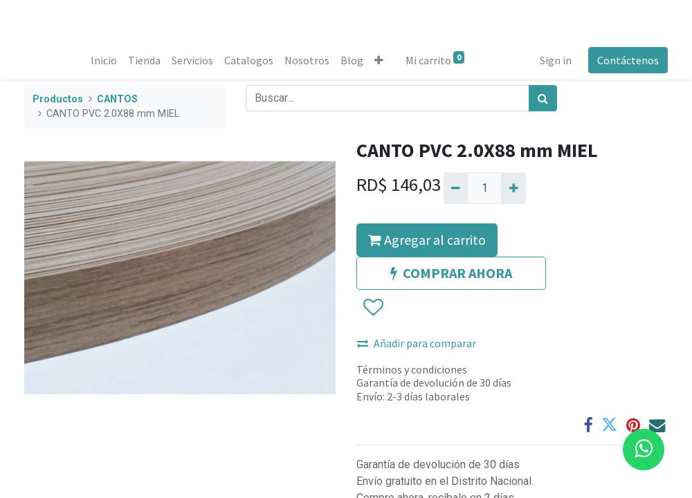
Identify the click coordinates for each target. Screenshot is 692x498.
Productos (58, 99)
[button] (379, 60)
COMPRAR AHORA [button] (451, 273)
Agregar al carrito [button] (427, 239)
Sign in (556, 60)
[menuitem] (103, 60)
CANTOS (117, 99)
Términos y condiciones (411, 369)
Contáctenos (628, 60)
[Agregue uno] (513, 188)
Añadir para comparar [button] (416, 343)
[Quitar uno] (456, 188)
